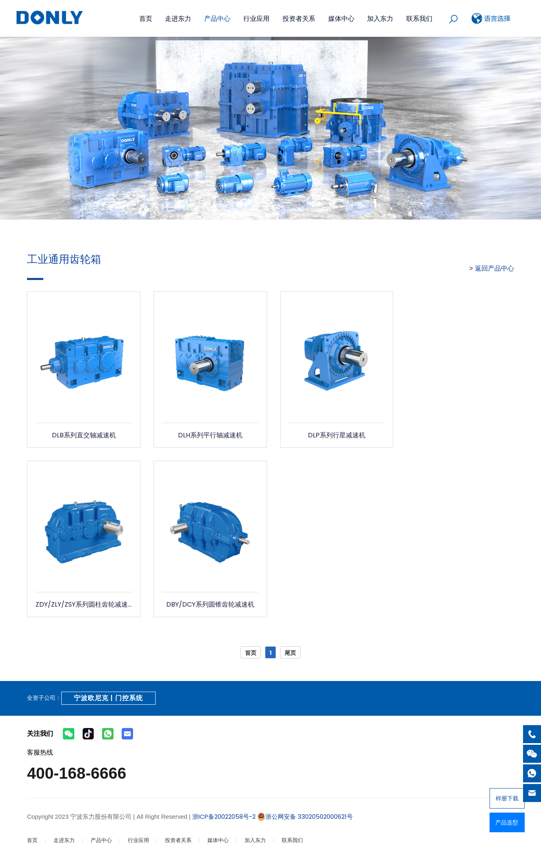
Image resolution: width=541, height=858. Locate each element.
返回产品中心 (494, 268)
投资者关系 (299, 18)
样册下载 (507, 798)
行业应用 (256, 18)
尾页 (290, 653)
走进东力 (178, 18)
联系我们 (419, 18)
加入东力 (380, 18)
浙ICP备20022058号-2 (223, 816)
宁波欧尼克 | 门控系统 (108, 698)
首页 (145, 18)
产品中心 (217, 18)
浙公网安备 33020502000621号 (305, 816)
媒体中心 (341, 18)
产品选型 (506, 822)
